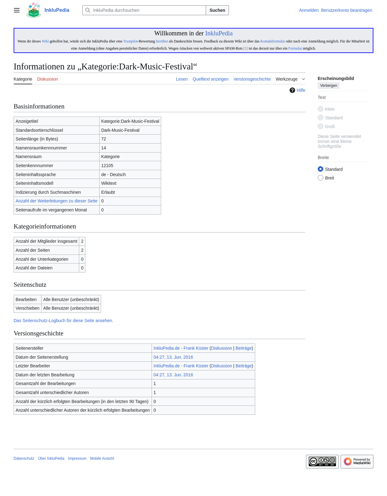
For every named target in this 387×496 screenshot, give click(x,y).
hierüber (162, 41)
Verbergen (328, 86)
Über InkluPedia (51, 458)
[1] (245, 48)
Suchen (217, 10)
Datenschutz (24, 458)
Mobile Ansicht (102, 458)
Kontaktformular (272, 41)
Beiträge (243, 348)
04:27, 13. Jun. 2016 (173, 357)
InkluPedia (219, 33)
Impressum (77, 458)
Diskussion (221, 348)
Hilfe (296, 90)
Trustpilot (130, 41)
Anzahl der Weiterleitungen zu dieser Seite (56, 200)
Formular (295, 48)
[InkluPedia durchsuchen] (144, 10)
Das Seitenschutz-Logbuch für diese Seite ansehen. (63, 320)
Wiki (45, 41)
